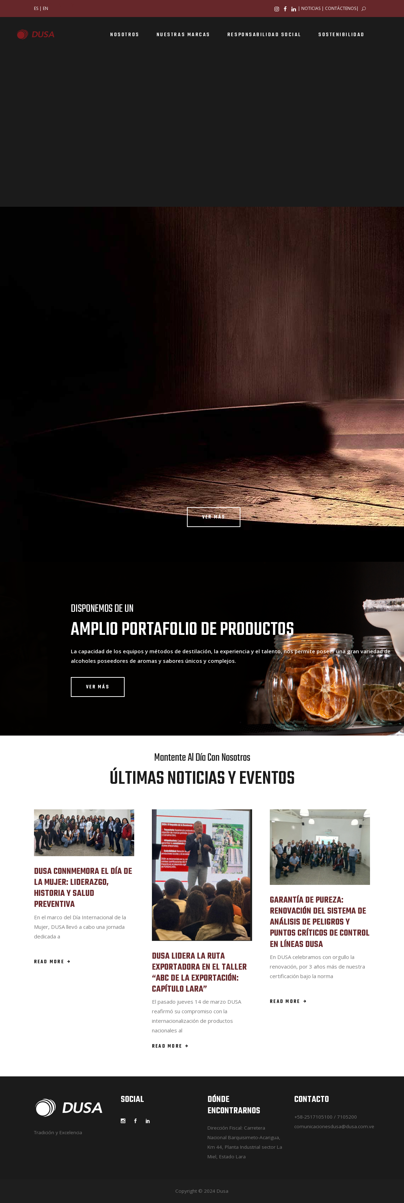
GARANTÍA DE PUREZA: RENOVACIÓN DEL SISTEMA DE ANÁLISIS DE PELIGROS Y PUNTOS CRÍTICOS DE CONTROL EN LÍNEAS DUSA (320, 922)
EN (45, 8)
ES (36, 8)
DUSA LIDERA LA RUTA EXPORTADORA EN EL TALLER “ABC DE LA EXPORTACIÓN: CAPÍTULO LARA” (199, 973)
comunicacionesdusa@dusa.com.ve (334, 1126)
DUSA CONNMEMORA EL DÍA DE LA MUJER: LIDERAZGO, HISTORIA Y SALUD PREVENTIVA (83, 888)
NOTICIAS (310, 8)
